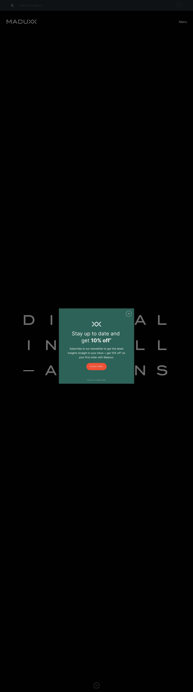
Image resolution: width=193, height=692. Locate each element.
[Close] (129, 312)
